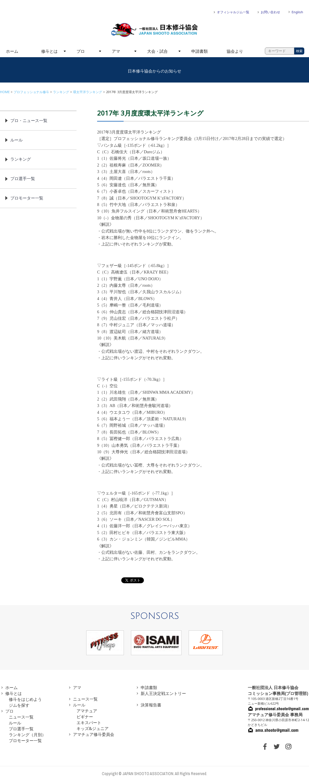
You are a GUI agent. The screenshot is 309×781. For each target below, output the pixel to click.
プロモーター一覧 (26, 198)
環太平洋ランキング (87, 92)
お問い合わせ (270, 12)
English (297, 12)
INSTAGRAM (288, 746)
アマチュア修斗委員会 (93, 734)
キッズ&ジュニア (93, 728)
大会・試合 (157, 51)
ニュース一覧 (21, 717)
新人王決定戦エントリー (163, 693)
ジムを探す (19, 705)
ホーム (12, 51)
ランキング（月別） (27, 734)
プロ (81, 51)
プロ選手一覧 (22, 178)
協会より (235, 51)
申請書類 (199, 51)
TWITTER (276, 746)
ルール (16, 140)
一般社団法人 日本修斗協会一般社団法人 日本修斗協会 (154, 30)
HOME (5, 92)
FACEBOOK (265, 746)
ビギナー (85, 716)
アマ (116, 51)
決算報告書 (151, 705)
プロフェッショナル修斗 (31, 92)
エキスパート (89, 722)
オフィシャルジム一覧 (233, 12)
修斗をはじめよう (25, 699)
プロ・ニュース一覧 (28, 120)
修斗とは (49, 51)
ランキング (61, 92)
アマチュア (87, 711)
